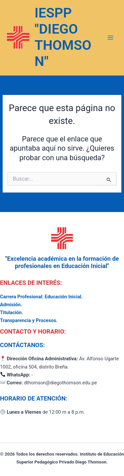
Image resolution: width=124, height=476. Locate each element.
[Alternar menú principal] (110, 38)
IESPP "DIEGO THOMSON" (63, 37)
